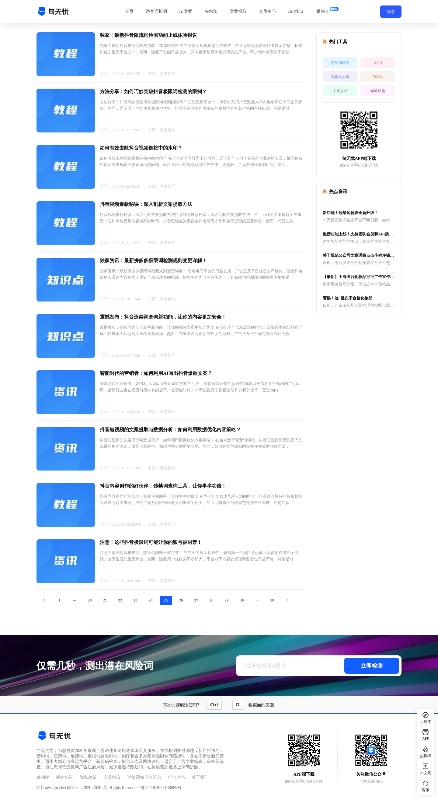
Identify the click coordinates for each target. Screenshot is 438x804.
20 (90, 600)
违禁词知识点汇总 (144, 777)
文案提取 (238, 11)
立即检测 (372, 666)
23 (135, 600)
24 (151, 600)
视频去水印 (340, 77)
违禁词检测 (156, 11)
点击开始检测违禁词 (264, 665)
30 (242, 600)
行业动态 (176, 777)
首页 (129, 11)
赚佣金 (322, 11)
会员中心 (267, 11)
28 (212, 600)
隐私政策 (88, 777)
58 (272, 600)
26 (181, 600)
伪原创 (377, 77)
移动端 (42, 777)
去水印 (211, 11)
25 (166, 600)
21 (105, 600)
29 (227, 600)
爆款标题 (377, 91)
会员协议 (111, 777)
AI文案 (185, 11)
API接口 (296, 11)
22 (120, 600)
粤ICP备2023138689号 (161, 787)
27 (196, 600)
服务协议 (64, 777)
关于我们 (200, 777)
